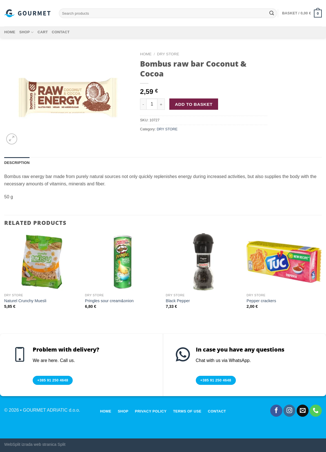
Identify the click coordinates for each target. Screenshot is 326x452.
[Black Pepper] (203, 261)
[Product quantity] (152, 104)
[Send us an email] (303, 411)
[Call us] (316, 411)
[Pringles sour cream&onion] (122, 261)
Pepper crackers (261, 301)
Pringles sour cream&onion (109, 301)
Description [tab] (17, 163)
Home (9, 32)
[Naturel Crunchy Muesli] (41, 261)
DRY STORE (168, 54)
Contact (61, 32)
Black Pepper (178, 301)
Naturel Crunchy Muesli (25, 301)
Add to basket (193, 104)
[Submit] (271, 13)
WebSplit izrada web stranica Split (34, 444)
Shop (26, 32)
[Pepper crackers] (284, 261)
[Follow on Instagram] (289, 411)
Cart (42, 32)
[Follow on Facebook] (276, 411)
